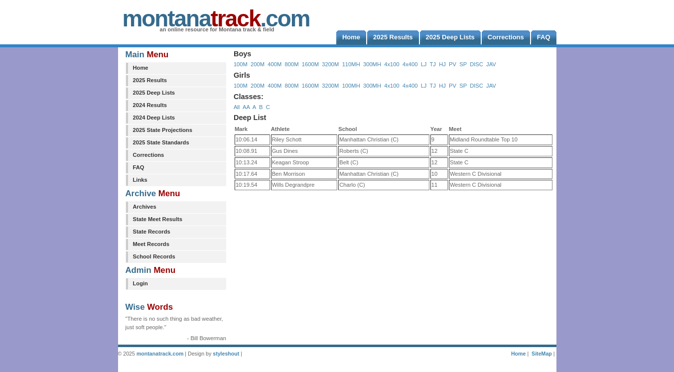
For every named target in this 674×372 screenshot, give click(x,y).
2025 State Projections (162, 130)
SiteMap (542, 354)
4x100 (391, 64)
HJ (442, 64)
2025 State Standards (161, 142)
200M (258, 64)
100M (241, 64)
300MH (372, 64)
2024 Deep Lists (154, 118)
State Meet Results (157, 219)
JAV (491, 64)
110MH (351, 64)
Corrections (148, 155)
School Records (154, 256)
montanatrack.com (159, 354)
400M (274, 64)
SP (463, 64)
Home (140, 68)
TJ (432, 64)
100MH (351, 86)
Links (140, 180)
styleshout (226, 354)
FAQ (138, 167)
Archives (144, 207)
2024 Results (150, 105)
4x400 (410, 64)
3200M (330, 64)
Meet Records (151, 244)
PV (452, 64)
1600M (310, 64)
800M (292, 64)
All (237, 107)
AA (246, 107)
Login (140, 283)
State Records (151, 232)
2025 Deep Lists (154, 93)
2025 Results (150, 80)
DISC (476, 64)
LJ (424, 64)
